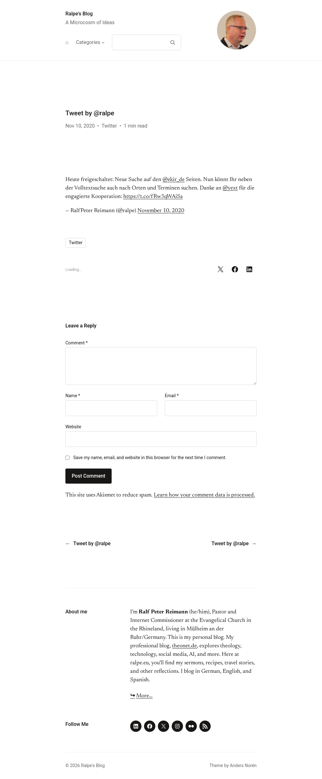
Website (73, 426)
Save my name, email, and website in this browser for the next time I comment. (149, 457)
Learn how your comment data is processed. (204, 495)
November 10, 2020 (160, 211)
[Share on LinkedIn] (249, 269)
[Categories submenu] (103, 42)
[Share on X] (220, 269)
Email (172, 395)
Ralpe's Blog (79, 14)
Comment (76, 342)
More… (144, 696)
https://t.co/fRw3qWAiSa (153, 197)
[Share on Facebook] (235, 269)
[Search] (172, 42)
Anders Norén (243, 765)
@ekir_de (174, 180)
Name (72, 395)
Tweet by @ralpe (91, 543)
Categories (88, 42)
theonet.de (184, 646)
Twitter (109, 126)
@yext (230, 188)
